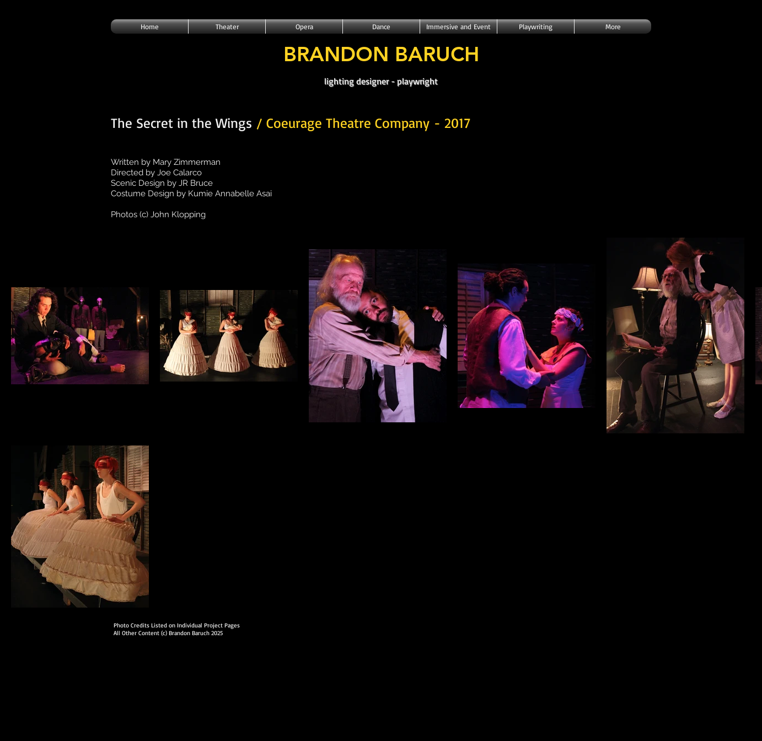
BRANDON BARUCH (381, 53)
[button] (227, 26)
